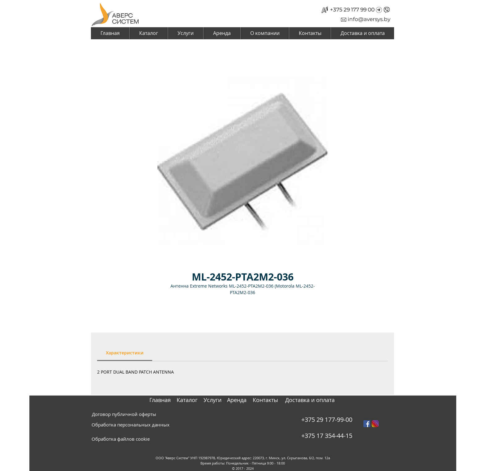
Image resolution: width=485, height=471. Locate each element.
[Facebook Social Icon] (366, 423)
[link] (125, 353)
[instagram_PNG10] (375, 423)
